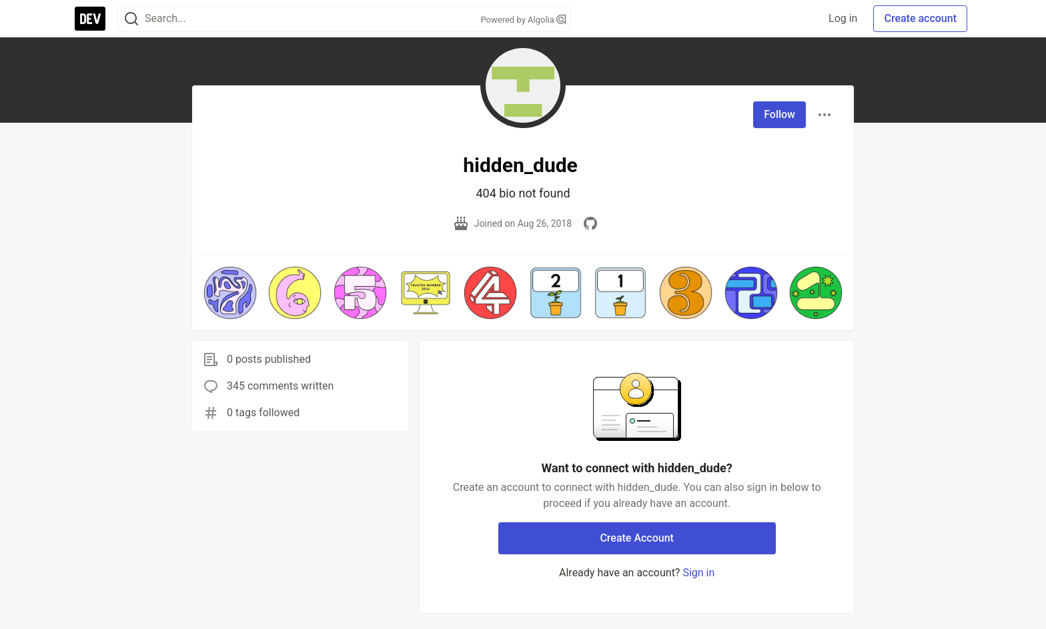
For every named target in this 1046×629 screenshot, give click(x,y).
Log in (843, 18)
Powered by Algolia (523, 20)
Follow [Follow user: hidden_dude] (779, 114)
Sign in (698, 572)
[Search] (131, 19)
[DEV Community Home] (90, 18)
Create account (920, 18)
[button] (230, 293)
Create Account (637, 538)
